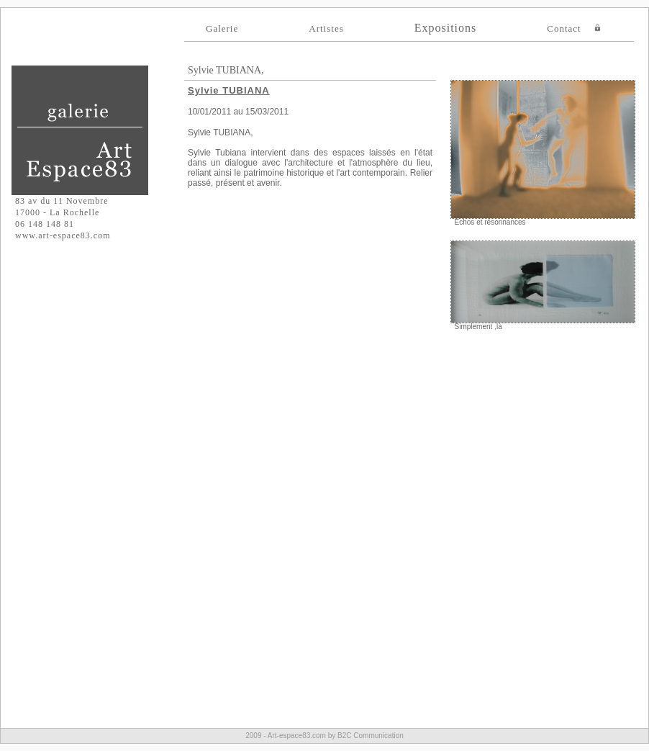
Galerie (222, 28)
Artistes (326, 28)
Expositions (445, 28)
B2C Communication (370, 735)
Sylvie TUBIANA (229, 90)
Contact (564, 28)
